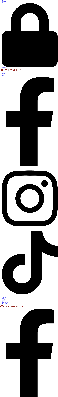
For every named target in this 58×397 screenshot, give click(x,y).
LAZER (3, 298)
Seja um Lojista (4, 1)
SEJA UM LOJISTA (4, 301)
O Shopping (3, 0)
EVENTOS (3, 300)
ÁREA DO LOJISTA (4, 303)
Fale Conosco (3, 2)
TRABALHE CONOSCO (5, 302)
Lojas (2, 72)
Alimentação (3, 73)
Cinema (3, 74)
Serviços (3, 75)
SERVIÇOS (3, 299)
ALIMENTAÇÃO (4, 297)
